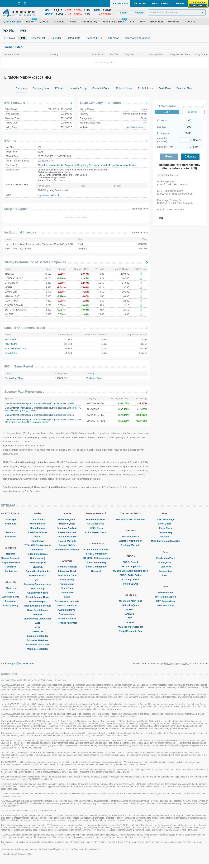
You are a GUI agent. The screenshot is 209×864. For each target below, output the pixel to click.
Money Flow (67, 592)
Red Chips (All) (38, 562)
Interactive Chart (67, 532)
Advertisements (10, 596)
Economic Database (37, 640)
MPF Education (165, 605)
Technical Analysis (67, 528)
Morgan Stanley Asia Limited (122, 165)
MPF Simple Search (165, 596)
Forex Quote (165, 523)
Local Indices (37, 519)
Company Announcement (37, 584)
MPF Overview (165, 592)
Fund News (166, 566)
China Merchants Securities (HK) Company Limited (43, 420)
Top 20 (37, 536)
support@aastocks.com (21, 663)
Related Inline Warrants (67, 549)
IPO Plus (37, 614)
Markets (165, 536)
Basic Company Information (100, 102)
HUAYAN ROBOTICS (15, 348)
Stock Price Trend (67, 575)
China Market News (96, 532)
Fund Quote (165, 562)
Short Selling (37, 588)
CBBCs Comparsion (130, 566)
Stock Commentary (96, 553)
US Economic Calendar (130, 627)
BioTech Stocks (37, 575)
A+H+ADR (37, 631)
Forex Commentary (96, 566)
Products (11, 532)
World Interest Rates (37, 649)
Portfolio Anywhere (67, 623)
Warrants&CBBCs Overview (130, 519)
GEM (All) (37, 567)
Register (10, 553)
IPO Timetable (14, 102)
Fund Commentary (96, 562)
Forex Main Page (165, 519)
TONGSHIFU (11, 339)
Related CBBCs (67, 545)
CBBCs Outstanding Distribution (130, 571)
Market (130, 609)
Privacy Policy (10, 605)
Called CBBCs (130, 584)
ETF (38, 580)
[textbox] (176, 12)
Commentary (165, 532)
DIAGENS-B (11, 353)
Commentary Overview (96, 549)
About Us (11, 588)
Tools (165, 575)
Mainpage (11, 519)
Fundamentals (67, 614)
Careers (11, 592)
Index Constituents (37, 554)
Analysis (130, 614)
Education (10, 536)
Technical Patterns (67, 618)
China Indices (37, 528)
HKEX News (96, 528)
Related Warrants (67, 541)
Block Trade (67, 588)
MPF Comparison (165, 601)
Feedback (11, 566)
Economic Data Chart (37, 644)
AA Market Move (67, 610)
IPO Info (10, 140)
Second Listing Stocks (38, 571)
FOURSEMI (11, 344)
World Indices (37, 523)
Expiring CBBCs (130, 579)
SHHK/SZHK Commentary (96, 558)
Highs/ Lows (37, 541)
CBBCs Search (131, 562)
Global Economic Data (130, 631)
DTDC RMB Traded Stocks (38, 545)
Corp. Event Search (37, 610)
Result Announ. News (37, 597)
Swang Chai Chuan (14, 378)
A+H (37, 623)
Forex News (165, 528)
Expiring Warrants (130, 545)
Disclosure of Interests (67, 601)
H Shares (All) (37, 558)
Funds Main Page (165, 558)
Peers (67, 597)
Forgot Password (11, 562)
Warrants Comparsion (130, 541)
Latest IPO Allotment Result (24, 328)
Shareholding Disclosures (37, 618)
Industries (37, 549)
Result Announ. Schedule (37, 605)
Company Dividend (37, 592)
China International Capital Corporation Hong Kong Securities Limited (72, 165)
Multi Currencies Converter (165, 541)
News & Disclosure (67, 605)
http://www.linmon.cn (137, 127)
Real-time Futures (37, 532)
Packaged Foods (94, 378)
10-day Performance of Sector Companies (35, 262)
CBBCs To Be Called (130, 575)
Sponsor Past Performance (24, 391)
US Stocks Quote (130, 605)
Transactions (67, 584)
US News (130, 622)
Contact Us (11, 571)
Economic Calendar (37, 636)
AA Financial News (96, 519)
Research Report (37, 601)
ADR (37, 627)
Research (96, 571)
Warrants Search (131, 536)
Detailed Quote (67, 523)
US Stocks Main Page (130, 601)
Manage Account (11, 558)
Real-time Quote (67, 519)
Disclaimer (10, 601)
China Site (10, 523)
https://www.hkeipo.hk (48, 195)
